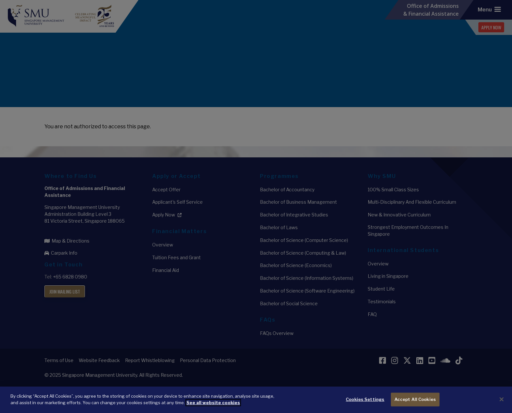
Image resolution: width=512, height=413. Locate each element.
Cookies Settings (365, 403)
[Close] (501, 403)
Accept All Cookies (415, 403)
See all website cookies (213, 406)
